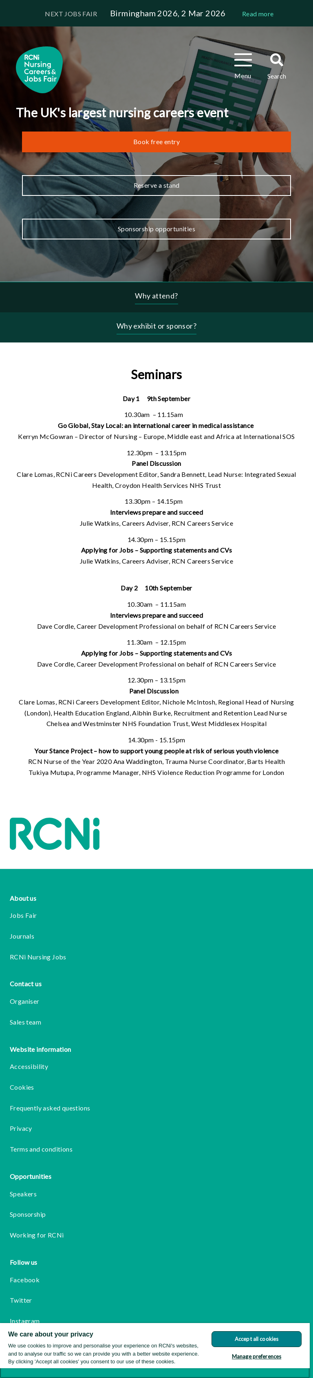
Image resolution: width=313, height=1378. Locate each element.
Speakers (23, 1194)
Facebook (25, 1280)
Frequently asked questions (50, 1108)
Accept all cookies (256, 1339)
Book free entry (156, 141)
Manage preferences (256, 1356)
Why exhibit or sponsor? (156, 325)
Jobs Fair (23, 915)
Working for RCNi (37, 1235)
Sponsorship (28, 1214)
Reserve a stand (157, 185)
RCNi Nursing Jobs (38, 957)
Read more (258, 14)
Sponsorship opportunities (156, 229)
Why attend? (156, 295)
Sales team (25, 1022)
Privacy (21, 1128)
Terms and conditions (41, 1149)
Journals (22, 936)
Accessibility (29, 1066)
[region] (155, 1350)
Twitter (21, 1300)
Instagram (25, 1321)
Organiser (25, 1001)
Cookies (22, 1087)
